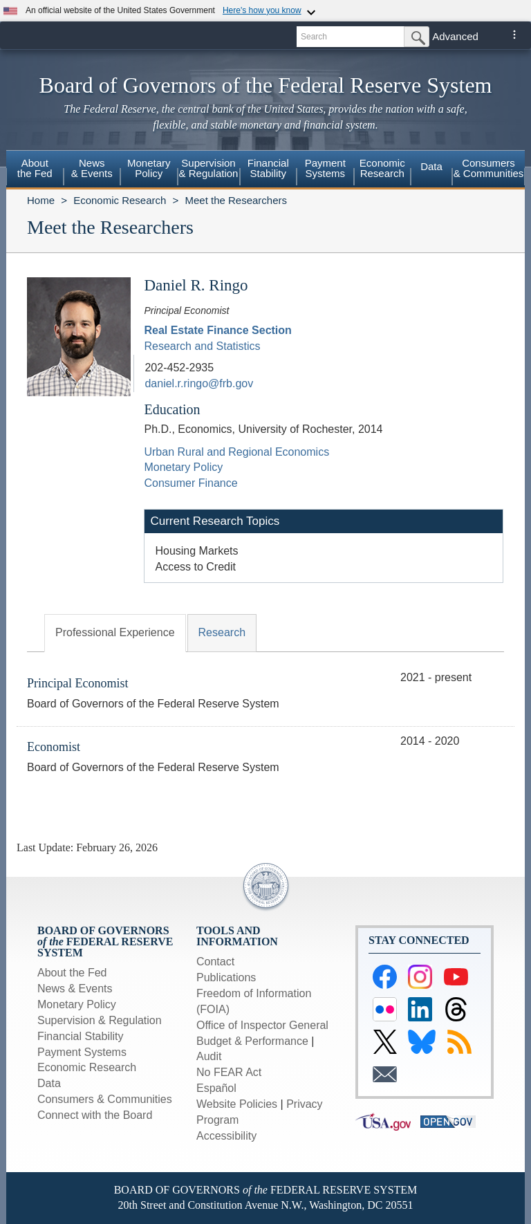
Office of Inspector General (262, 1025)
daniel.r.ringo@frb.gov (199, 383)
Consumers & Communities (489, 168)
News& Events (92, 168)
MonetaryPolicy (149, 168)
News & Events (74, 988)
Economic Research (119, 200)
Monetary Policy (183, 467)
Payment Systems (82, 1052)
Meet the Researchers (236, 200)
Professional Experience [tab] (115, 632)
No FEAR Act (228, 1072)
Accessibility (226, 1136)
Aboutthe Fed (35, 168)
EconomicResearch (382, 168)
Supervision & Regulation (99, 1020)
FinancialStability (268, 168)
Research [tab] (221, 632)
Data (431, 166)
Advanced (455, 36)
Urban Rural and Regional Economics (236, 452)
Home (41, 200)
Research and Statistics (202, 346)
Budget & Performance (252, 1041)
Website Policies (236, 1104)
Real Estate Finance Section (217, 330)
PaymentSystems (325, 168)
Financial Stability (80, 1036)
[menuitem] (35, 170)
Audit (208, 1056)
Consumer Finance (190, 483)
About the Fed (72, 973)
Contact (215, 961)
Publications (226, 977)
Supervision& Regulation (209, 168)
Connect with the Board (94, 1115)
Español (216, 1088)
